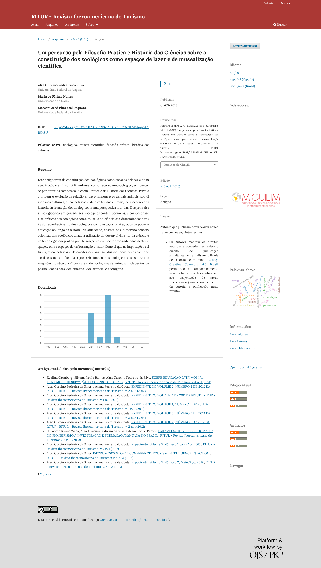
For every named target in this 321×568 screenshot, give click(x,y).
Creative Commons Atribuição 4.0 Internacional (134, 520)
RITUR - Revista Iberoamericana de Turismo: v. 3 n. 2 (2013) (102, 418)
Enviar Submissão (245, 46)
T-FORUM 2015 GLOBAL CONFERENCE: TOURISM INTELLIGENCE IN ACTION (151, 453)
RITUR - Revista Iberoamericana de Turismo (88, 16)
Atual (35, 24)
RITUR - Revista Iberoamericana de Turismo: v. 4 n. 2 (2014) (90, 458)
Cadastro (269, 3)
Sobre (90, 24)
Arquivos (52, 24)
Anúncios (72, 24)
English (235, 73)
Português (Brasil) (242, 86)
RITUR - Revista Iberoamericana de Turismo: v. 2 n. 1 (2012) (102, 427)
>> (49, 474)
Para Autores (238, 341)
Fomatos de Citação (177, 165)
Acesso (285, 3)
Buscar (280, 24)
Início (42, 39)
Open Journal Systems (246, 367)
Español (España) (242, 79)
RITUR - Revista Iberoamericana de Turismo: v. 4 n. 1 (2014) (168, 382)
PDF (170, 84)
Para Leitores (239, 334)
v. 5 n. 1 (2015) (79, 39)
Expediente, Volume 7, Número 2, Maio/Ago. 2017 (167, 462)
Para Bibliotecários (243, 348)
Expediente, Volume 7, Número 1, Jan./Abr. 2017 (166, 444)
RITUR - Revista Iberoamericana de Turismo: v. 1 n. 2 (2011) (101, 409)
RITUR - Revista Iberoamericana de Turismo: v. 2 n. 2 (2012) (102, 391)
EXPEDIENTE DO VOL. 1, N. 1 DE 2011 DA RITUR (166, 395)
